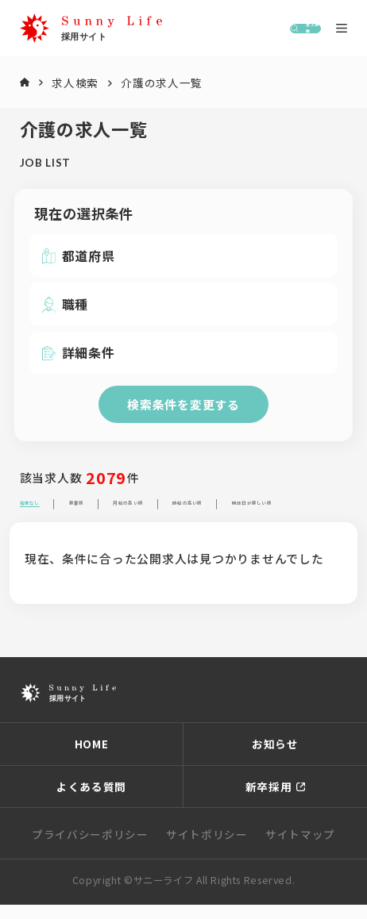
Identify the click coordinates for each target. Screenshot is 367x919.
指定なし (46, 510)
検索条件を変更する (183, 404)
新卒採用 (268, 801)
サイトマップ (300, 848)
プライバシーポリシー (90, 848)
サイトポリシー (207, 848)
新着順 (122, 510)
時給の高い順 (321, 510)
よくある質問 (91, 801)
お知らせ (275, 759)
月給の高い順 (212, 510)
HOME (92, 759)
